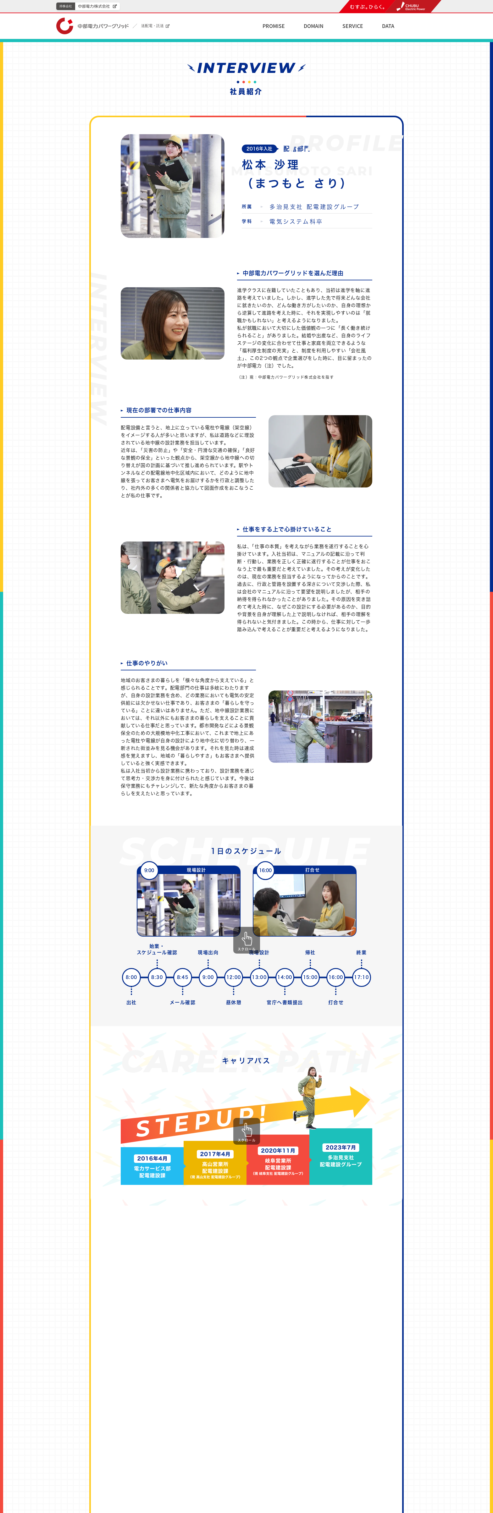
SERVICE (352, 26)
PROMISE (274, 26)
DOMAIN (314, 26)
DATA (388, 26)
